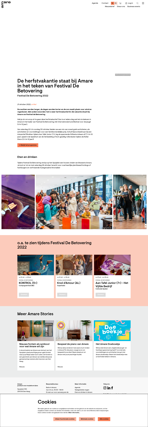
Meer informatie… (74, 412)
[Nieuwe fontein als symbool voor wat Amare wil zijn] (35, 330)
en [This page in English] (116, 3)
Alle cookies (104, 419)
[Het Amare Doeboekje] (112, 330)
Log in (129, 3)
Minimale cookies (87, 419)
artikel (33, 104)
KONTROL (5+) (28, 283)
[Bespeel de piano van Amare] (74, 330)
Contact (105, 3)
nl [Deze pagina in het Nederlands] (113, 3)
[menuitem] (109, 7)
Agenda (95, 3)
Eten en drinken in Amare (83, 392)
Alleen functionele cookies (64, 419)
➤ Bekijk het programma (28, 145)
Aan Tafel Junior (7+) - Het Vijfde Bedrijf (112, 285)
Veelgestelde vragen (82, 390)
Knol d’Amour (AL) (68, 283)
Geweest (24, 294)
